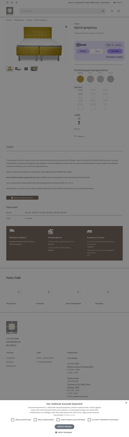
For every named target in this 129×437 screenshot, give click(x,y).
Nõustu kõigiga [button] (65, 427)
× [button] (126, 403)
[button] (64, 432)
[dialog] (64, 218)
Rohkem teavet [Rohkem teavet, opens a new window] (69, 415)
